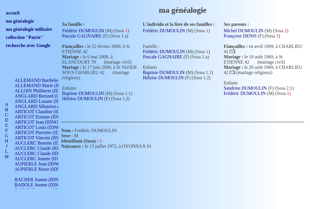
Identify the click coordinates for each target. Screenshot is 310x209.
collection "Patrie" (24, 37)
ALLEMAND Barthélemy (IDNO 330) (51, 80)
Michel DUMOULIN (243, 30)
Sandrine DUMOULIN (245, 88)
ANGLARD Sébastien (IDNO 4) (45, 106)
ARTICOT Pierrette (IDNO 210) (45, 132)
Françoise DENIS (240, 35)
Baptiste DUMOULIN (83, 93)
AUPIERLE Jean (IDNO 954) (43, 163)
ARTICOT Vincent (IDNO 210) (44, 137)
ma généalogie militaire (29, 29)
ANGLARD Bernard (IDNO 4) (44, 95)
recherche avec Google (28, 45)
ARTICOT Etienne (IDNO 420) (44, 116)
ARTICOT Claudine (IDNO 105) (46, 111)
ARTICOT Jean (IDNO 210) (41, 122)
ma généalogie (20, 21)
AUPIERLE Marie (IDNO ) (40, 169)
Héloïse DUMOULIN (82, 98)
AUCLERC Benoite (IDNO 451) (45, 142)
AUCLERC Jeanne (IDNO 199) (44, 158)
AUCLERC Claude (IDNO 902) (45, 148)
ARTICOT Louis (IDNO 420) (42, 127)
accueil (13, 12)
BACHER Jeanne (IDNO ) (39, 179)
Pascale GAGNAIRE (82, 35)
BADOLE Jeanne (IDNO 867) (43, 184)
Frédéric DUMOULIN (83, 30)
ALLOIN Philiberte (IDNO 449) (45, 90)
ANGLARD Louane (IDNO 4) (43, 101)
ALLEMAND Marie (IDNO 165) (46, 85)
